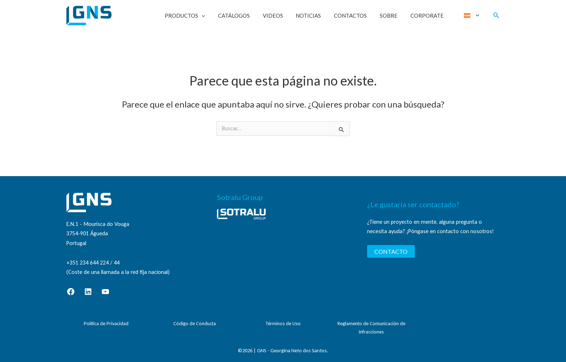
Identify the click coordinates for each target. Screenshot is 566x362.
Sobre (393, 15)
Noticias (317, 15)
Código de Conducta (194, 323)
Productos (200, 15)
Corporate (429, 15)
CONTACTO (391, 251)
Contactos (357, 15)
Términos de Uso (283, 323)
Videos (284, 15)
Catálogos (247, 15)
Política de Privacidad (106, 323)
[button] (216, 15)
